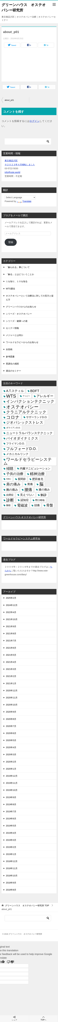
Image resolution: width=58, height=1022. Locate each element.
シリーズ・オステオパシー (19, 314)
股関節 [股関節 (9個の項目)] (22, 479)
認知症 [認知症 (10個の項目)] (24, 500)
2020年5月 (11, 740)
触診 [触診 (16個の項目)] (44, 495)
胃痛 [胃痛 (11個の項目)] (30, 484)
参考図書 (10, 356)
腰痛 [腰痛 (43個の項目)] (28, 489)
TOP (27, 905)
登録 (10, 242)
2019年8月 (11, 804)
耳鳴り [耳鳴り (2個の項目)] (8, 479)
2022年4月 (11, 612)
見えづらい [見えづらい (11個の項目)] (27, 494)
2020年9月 (11, 712)
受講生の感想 (12, 363)
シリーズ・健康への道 (17, 321)
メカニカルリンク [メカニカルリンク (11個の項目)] (17, 454)
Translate (24, 201)
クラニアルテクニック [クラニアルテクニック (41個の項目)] (26, 412)
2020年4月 (11, 747)
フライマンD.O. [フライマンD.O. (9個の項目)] (15, 443)
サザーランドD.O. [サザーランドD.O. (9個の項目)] (36, 417)
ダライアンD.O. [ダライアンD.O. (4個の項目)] (13, 428)
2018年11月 (11, 868)
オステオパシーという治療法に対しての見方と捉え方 (30, 297)
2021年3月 (11, 669)
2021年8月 (11, 633)
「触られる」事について (18, 267)
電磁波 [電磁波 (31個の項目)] (22, 505)
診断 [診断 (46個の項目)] (10, 500)
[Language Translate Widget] (20, 197)
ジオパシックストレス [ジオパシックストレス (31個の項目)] (24, 422)
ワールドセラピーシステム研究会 (21, 538)
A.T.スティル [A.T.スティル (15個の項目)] (15, 390)
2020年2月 (11, 761)
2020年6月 (11, 733)
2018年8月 (11, 890)
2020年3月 (11, 754)
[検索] (28, 141)
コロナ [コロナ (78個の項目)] (13, 417)
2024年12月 (11, 605)
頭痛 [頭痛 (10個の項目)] (37, 505)
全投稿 (9, 349)
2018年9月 (11, 882)
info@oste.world (12, 172)
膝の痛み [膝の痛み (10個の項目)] (44, 489)
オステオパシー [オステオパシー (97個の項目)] (22, 407)
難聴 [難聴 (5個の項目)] (8, 505)
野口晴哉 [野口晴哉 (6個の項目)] (40, 500)
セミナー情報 (12, 328)
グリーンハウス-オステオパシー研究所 (24, 517)
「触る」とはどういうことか (20, 274)
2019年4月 (11, 833)
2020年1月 (11, 769)
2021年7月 (11, 640)
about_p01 (9, 100)
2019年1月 (11, 854)
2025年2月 (11, 598)
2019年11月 (11, 783)
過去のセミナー (13, 371)
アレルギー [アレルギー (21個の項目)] (45, 396)
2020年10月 (11, 704)
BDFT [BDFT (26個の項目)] (34, 391)
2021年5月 (11, 655)
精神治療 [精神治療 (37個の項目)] (37, 474)
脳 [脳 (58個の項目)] (41, 484)
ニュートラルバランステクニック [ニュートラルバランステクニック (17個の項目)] (29, 433)
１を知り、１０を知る (17, 281)
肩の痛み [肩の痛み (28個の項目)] (13, 484)
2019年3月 (11, 840)
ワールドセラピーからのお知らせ (22, 342)
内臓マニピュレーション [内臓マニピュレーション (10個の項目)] (35, 468)
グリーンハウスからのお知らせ (21, 306)
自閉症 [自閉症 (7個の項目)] (10, 495)
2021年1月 (11, 683)
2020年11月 (11, 697)
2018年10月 (11, 875)
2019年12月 (11, 776)
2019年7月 (11, 811)
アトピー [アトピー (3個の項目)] (26, 396)
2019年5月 (11, 825)
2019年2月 (11, 847)
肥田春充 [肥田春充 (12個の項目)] (37, 479)
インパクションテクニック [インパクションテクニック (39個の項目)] (30, 401)
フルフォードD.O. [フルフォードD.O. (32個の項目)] (21, 449)
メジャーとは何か (14, 335)
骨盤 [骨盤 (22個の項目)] (49, 505)
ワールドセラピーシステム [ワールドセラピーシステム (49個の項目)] (28, 461)
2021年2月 (11, 676)
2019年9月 (11, 797)
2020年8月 (11, 719)
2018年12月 (11, 861)
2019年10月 (11, 790)
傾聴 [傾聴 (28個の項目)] (9, 468)
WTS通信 (10, 288)
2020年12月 (11, 690)
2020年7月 (11, 726)
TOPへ (43, 1018)
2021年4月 (11, 662)
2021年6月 (11, 648)
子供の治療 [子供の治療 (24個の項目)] (14, 474)
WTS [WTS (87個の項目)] (11, 396)
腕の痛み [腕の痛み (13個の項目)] (12, 489)
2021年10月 (11, 619)
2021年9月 (11, 626)
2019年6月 (11, 818)
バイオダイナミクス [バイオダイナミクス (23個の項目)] (22, 438)
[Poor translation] (10, 962)
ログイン (34, 121)
